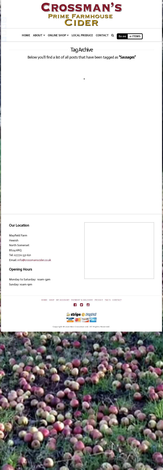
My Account (62, 300)
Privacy (99, 300)
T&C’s (108, 300)
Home (44, 300)
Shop (51, 300)
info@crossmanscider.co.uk (34, 260)
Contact (117, 300)
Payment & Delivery (82, 300)
